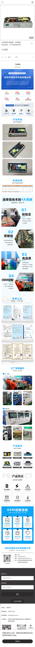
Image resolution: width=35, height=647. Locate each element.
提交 (17, 594)
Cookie (14, 635)
